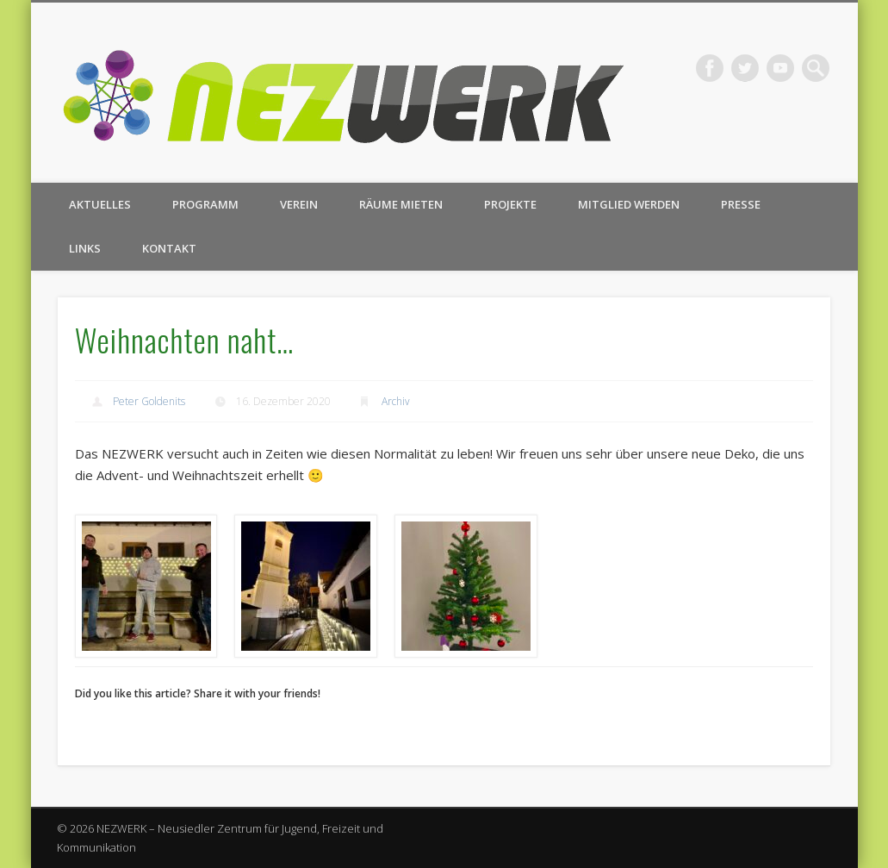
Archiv (396, 401)
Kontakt (169, 248)
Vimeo (780, 68)
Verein (299, 204)
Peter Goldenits (149, 401)
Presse (741, 204)
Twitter (745, 68)
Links (85, 248)
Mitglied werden (629, 204)
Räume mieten (401, 204)
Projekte (510, 204)
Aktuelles (100, 204)
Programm (205, 204)
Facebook (709, 68)
